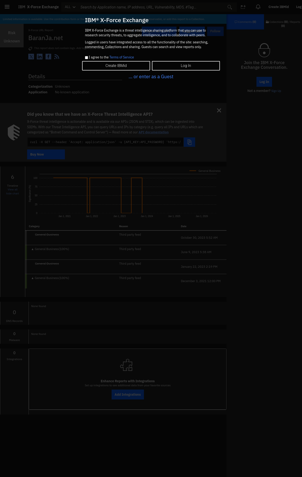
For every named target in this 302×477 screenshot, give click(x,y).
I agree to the (111, 57)
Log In (186, 65)
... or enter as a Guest (151, 76)
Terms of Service (121, 57)
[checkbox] (86, 57)
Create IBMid (116, 65)
